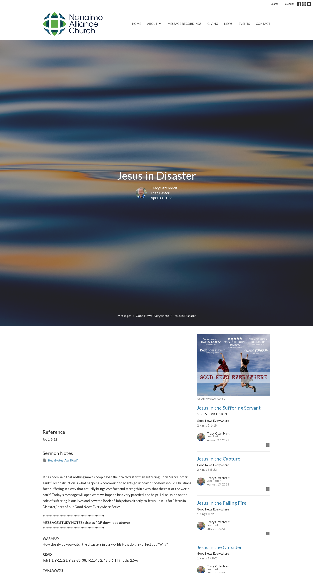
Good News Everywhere (152, 315)
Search (274, 3)
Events (244, 23)
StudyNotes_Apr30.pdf (60, 460)
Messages (124, 315)
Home (136, 23)
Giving (212, 23)
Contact (263, 23)
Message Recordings (184, 23)
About (154, 24)
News (228, 23)
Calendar (288, 3)
